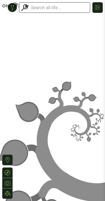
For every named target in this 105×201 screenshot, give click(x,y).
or (52, 100)
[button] (7, 160)
